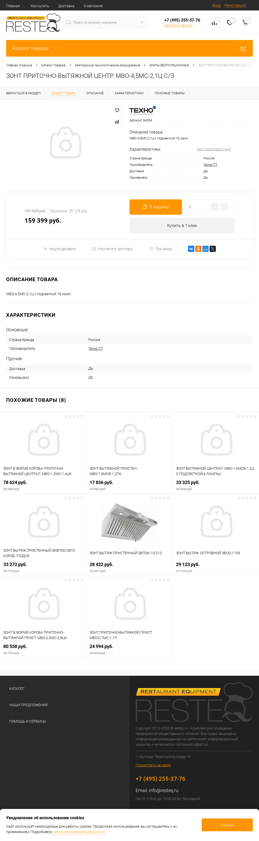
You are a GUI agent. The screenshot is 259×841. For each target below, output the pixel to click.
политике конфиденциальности (78, 832)
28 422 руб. (129, 567)
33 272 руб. (43, 567)
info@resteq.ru (163, 790)
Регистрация (235, 5)
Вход (216, 5)
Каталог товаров (129, 48)
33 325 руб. (216, 485)
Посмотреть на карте (153, 765)
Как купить (40, 6)
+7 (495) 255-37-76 (182, 20)
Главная (13, 6)
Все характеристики (214, 149)
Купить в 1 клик (182, 225)
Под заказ (160, 249)
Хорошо (227, 825)
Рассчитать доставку (112, 249)
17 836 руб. (129, 485)
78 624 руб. (43, 485)
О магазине (93, 6)
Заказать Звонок (178, 25)
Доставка (66, 6)
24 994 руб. (129, 649)
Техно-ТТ (210, 165)
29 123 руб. (216, 567)
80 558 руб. (43, 649)
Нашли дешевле (59, 249)
